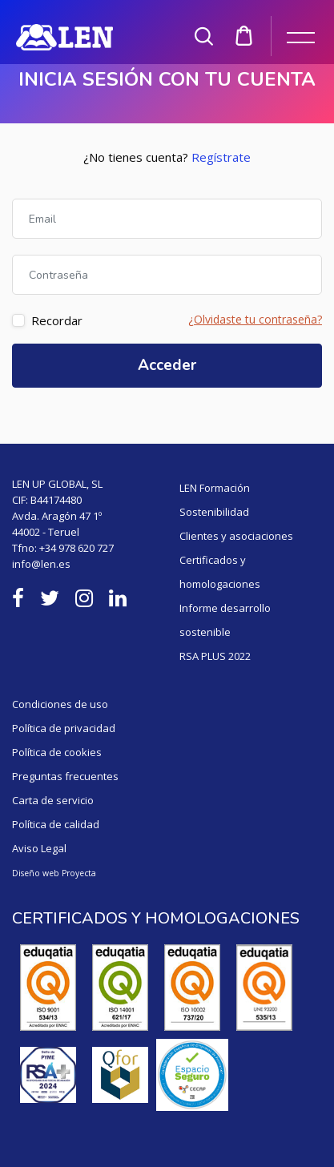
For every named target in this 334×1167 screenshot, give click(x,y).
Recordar (56, 320)
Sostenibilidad (214, 512)
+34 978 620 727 (76, 548)
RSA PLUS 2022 (215, 656)
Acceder (167, 365)
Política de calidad (55, 824)
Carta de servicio (53, 800)
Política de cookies (57, 752)
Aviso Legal (39, 848)
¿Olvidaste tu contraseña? (255, 319)
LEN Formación (214, 488)
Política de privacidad (63, 728)
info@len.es (41, 564)
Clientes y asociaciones (236, 536)
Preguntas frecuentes (65, 776)
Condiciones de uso (60, 704)
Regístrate (221, 157)
